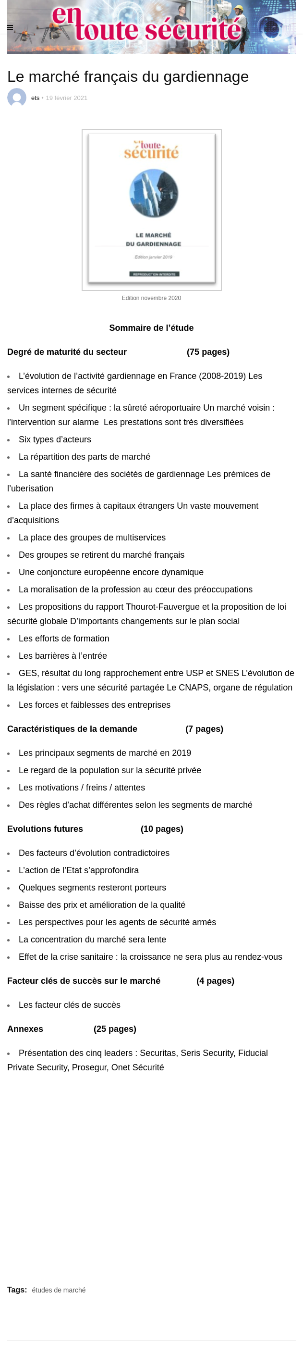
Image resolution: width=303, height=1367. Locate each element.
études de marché (58, 1290)
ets (35, 97)
